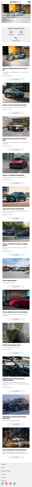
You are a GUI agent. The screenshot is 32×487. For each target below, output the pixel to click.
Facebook (2, 484)
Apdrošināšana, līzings (5, 470)
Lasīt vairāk (16, 79)
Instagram (10, 484)
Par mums (3, 477)
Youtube (6, 484)
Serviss (2, 467)
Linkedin (14, 484)
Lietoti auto (3, 464)
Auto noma (3, 474)
